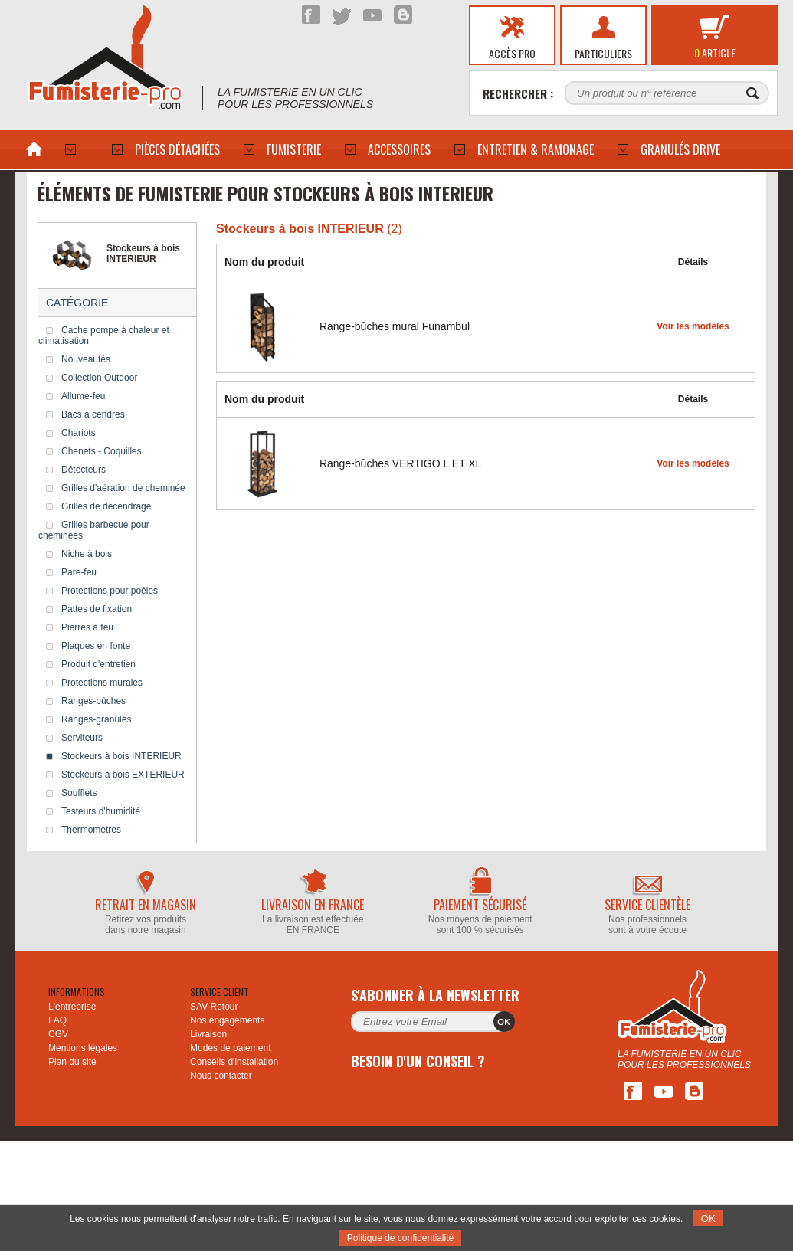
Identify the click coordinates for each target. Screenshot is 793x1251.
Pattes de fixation (96, 609)
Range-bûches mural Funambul (394, 326)
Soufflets (79, 793)
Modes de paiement (230, 1048)
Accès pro (512, 53)
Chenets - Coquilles (101, 451)
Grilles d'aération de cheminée (123, 488)
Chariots (78, 432)
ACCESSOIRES (399, 149)
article (715, 52)
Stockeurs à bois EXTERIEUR (123, 774)
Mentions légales (82, 1048)
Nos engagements (227, 1020)
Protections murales (102, 682)
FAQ (57, 1020)
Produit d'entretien (98, 664)
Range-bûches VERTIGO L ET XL (400, 463)
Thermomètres (91, 829)
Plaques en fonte (95, 645)
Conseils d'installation (234, 1061)
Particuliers (603, 53)
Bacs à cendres (93, 414)
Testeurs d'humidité (100, 811)
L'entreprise (72, 1006)
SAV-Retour (214, 1006)
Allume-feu (83, 396)
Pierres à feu (87, 627)
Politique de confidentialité (400, 1238)
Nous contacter (221, 1075)
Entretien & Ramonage (535, 149)
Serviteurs (82, 737)
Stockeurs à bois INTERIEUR (121, 756)
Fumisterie (294, 149)
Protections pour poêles (109, 590)
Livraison (208, 1034)
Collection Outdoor (99, 377)
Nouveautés (85, 359)
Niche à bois (86, 554)
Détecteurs (83, 469)
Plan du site (72, 1061)
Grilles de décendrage (106, 506)
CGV (58, 1034)
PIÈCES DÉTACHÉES (177, 149)
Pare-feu (79, 572)
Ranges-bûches (93, 701)
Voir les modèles (693, 326)
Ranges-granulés (96, 719)
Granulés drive (680, 149)
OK (708, 1218)
